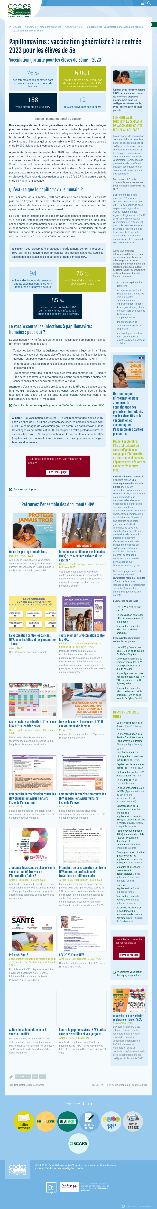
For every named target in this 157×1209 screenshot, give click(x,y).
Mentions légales (66, 1168)
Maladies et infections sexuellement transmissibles (128, 870)
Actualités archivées (50, 27)
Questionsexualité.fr (127, 752)
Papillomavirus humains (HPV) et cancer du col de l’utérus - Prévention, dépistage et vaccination (130, 837)
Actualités (30, 27)
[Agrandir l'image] (129, 76)
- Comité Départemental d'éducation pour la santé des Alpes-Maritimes (77, 1165)
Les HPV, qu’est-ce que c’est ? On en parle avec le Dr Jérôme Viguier (130, 651)
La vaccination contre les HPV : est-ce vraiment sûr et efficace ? (130, 618)
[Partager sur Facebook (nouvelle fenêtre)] (83, 1103)
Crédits (79, 1168)
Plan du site (50, 1168)
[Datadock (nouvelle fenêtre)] (51, 1188)
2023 (42, 1076)
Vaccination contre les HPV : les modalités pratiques (128, 629)
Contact (39, 1168)
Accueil (17, 27)
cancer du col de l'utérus (77, 390)
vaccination (23, 1076)
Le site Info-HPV (125, 780)
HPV (35, 1076)
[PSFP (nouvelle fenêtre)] (111, 1121)
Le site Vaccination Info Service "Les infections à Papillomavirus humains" (129, 737)
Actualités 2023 (73, 27)
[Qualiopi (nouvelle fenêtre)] (85, 1187)
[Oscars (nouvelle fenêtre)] (78, 1143)
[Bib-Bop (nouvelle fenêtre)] (67, 1121)
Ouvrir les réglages (57, 472)
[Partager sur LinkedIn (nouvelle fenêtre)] (90, 1103)
